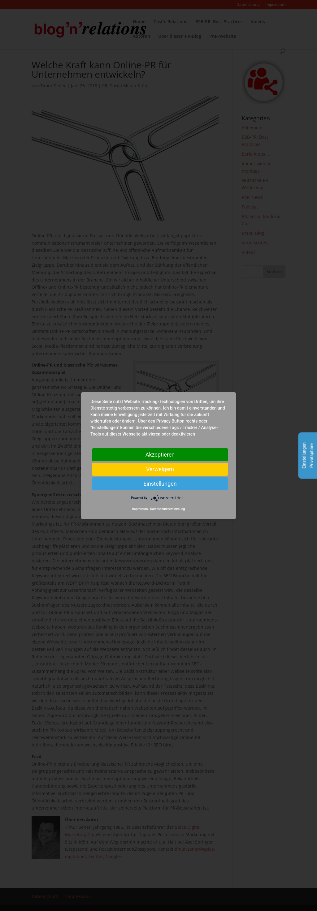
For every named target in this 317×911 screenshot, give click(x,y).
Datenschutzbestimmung (167, 509)
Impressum (140, 509)
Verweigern (160, 469)
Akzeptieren (160, 454)
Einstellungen (159, 483)
